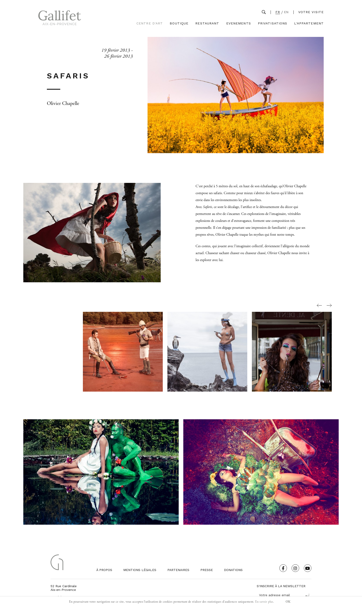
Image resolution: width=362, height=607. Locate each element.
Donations (233, 570)
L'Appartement (309, 23)
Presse (206, 570)
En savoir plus (264, 602)
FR (277, 12)
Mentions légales (139, 570)
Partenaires (178, 570)
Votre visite (311, 12)
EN (286, 12)
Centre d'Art (149, 23)
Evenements (238, 23)
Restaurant (207, 23)
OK (288, 602)
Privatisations (272, 23)
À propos (104, 570)
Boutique (179, 23)
